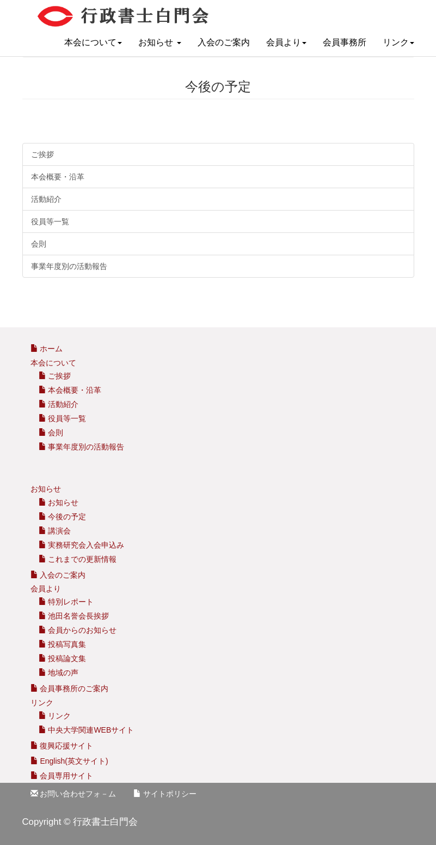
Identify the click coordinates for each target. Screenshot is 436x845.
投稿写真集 (63, 644)
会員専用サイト (62, 775)
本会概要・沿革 (57, 176)
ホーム (46, 348)
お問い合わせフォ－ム (73, 793)
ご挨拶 (42, 154)
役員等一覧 (50, 221)
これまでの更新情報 (78, 559)
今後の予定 (63, 516)
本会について (93, 42)
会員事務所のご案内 (74, 688)
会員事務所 (344, 42)
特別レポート (66, 601)
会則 (38, 243)
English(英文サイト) (69, 761)
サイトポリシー (164, 793)
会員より (286, 42)
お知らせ (159, 42)
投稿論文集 (63, 658)
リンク (398, 42)
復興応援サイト (62, 745)
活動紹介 (46, 199)
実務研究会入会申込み (82, 545)
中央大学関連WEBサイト (86, 730)
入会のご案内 (224, 42)
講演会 (55, 530)
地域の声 (59, 672)
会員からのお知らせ (78, 630)
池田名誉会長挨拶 (74, 616)
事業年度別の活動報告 (69, 266)
